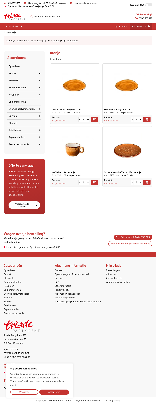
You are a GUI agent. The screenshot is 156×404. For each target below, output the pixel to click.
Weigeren (24, 392)
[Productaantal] (84, 119)
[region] (39, 381)
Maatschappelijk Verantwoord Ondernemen (78, 301)
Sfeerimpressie (63, 285)
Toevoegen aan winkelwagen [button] (94, 119)
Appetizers (14, 66)
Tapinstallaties (25, 137)
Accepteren (54, 392)
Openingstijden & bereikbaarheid (72, 274)
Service (59, 277)
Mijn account (120, 26)
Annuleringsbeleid (65, 297)
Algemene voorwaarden (67, 293)
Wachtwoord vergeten (118, 281)
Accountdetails (114, 277)
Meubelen (25, 94)
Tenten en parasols (25, 144)
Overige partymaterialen (25, 108)
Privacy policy (62, 289)
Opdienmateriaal (17, 101)
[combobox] (52, 16)
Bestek (25, 73)
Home (6, 32)
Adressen (111, 274)
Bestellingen (113, 270)
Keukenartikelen (25, 87)
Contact (59, 270)
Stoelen (13, 122)
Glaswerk (25, 80)
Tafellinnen (25, 129)
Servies (25, 115)
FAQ (57, 281)
